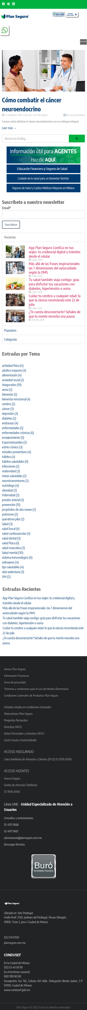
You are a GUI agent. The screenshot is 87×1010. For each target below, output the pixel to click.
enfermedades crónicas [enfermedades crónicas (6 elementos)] (18, 433)
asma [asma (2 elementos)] (7, 390)
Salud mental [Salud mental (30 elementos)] (12, 553)
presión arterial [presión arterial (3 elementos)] (13, 500)
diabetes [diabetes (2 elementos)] (9, 418)
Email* (6, 208)
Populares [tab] (10, 330)
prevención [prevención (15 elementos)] (11, 505)
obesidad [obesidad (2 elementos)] (9, 490)
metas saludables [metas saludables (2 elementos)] (14, 476)
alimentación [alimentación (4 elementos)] (12, 375)
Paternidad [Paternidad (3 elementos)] (10, 495)
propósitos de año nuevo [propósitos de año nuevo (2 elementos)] (19, 509)
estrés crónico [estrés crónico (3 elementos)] (12, 447)
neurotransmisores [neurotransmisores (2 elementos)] (15, 481)
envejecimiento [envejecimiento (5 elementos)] (13, 438)
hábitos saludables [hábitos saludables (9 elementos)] (15, 462)
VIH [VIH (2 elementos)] (6, 577)
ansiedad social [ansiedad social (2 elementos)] (13, 380)
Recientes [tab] (10, 237)
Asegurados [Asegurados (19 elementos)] (12, 385)
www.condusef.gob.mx (17, 990)
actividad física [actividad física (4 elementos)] (13, 366)
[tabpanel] (43, 284)
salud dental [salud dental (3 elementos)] (11, 538)
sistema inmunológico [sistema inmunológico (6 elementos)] (17, 557)
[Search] (77, 138)
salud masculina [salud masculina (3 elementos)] (13, 548)
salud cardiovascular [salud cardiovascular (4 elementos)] (16, 533)
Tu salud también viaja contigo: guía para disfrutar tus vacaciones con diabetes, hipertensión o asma (54, 283)
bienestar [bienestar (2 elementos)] (9, 394)
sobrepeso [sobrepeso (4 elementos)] (10, 562)
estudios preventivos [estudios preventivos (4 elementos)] (16, 452)
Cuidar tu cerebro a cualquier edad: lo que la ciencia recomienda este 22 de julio (55, 300)
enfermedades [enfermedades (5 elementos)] (12, 428)
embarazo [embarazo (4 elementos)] (10, 423)
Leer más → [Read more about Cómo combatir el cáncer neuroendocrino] (9, 128)
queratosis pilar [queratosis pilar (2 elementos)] (13, 519)
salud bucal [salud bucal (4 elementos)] (11, 529)
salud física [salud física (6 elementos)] (10, 543)
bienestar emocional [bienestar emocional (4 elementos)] (16, 399)
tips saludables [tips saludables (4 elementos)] (13, 567)
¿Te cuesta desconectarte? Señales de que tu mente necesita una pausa (54, 313)
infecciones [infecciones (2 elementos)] (10, 466)
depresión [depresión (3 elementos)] (10, 414)
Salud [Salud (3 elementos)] (7, 524)
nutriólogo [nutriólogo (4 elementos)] (10, 486)
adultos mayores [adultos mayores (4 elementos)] (14, 370)
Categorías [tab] (10, 339)
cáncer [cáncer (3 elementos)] (8, 409)
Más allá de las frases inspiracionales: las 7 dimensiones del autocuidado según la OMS (54, 267)
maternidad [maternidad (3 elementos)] (11, 471)
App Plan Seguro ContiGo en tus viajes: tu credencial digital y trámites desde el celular (54, 251)
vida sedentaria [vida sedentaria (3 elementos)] (13, 572)
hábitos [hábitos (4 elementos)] (8, 457)
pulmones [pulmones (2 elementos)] (10, 514)
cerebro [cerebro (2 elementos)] (8, 404)
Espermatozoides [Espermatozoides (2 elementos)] (14, 442)
